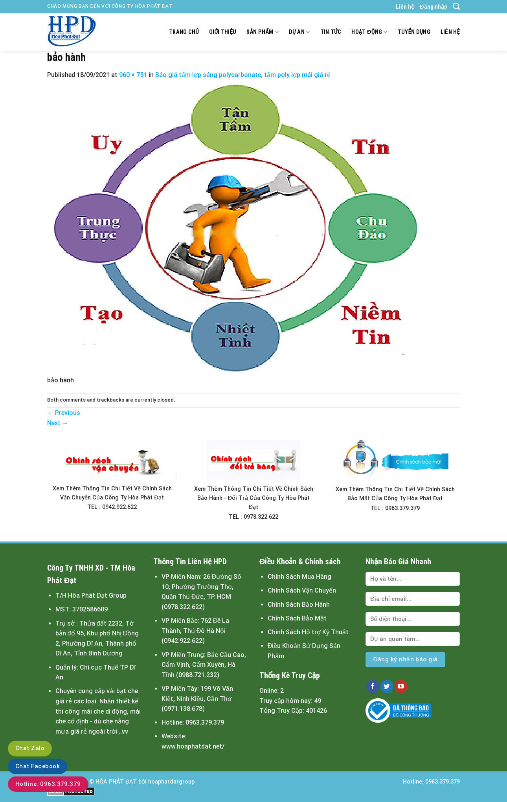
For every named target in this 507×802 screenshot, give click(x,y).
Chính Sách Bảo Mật (297, 618)
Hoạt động (369, 32)
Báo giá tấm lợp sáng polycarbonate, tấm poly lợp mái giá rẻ (243, 75)
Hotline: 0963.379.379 (48, 783)
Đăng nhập (433, 6)
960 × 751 (133, 75)
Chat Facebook (37, 766)
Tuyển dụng (414, 32)
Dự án (299, 32)
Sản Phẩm (262, 32)
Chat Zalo (29, 748)
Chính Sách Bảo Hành (299, 604)
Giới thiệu (223, 32)
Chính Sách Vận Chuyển (302, 590)
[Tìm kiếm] (456, 6)
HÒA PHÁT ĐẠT (116, 781)
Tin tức (331, 32)
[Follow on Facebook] (372, 686)
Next (57, 423)
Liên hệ (405, 6)
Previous (63, 413)
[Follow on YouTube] (401, 686)
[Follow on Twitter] (386, 686)
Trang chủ (184, 32)
